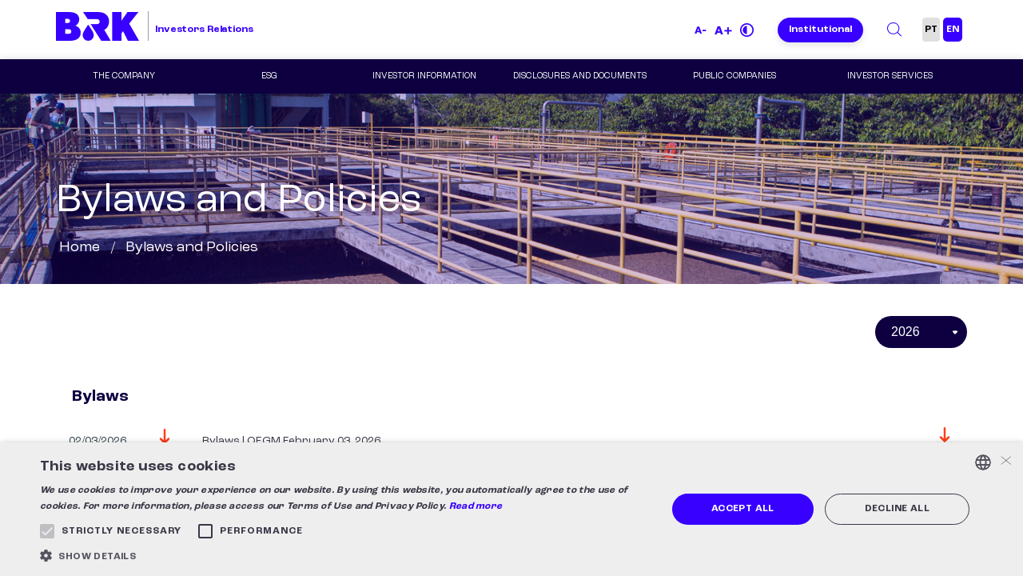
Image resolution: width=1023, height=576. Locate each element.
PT (931, 29)
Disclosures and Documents (580, 76)
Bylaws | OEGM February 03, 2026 (291, 440)
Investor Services (890, 76)
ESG (269, 76)
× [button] (1005, 462)
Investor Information (424, 76)
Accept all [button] (742, 509)
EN (952, 29)
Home (79, 247)
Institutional (820, 29)
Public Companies (734, 76)
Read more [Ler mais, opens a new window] (476, 506)
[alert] (511, 509)
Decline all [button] (897, 509)
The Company (124, 76)
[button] (344, 555)
